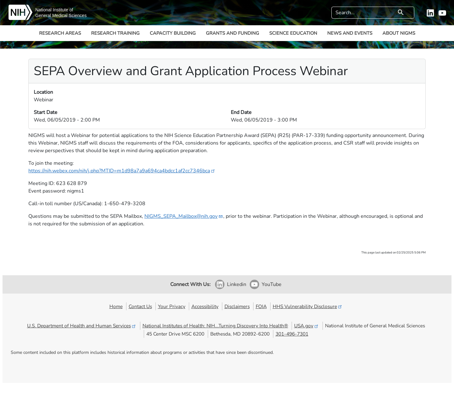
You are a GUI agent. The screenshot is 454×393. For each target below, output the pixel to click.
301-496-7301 (292, 333)
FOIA (261, 306)
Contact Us (140, 306)
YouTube (272, 284)
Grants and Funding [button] (232, 33)
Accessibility (204, 306)
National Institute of (54, 9)
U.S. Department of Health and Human (82, 325)
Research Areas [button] (60, 33)
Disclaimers (237, 306)
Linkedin (236, 284)
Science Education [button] (293, 33)
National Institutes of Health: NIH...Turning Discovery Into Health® (215, 325)
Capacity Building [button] (173, 33)
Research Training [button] (115, 33)
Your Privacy (171, 306)
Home (116, 306)
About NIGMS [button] (398, 33)
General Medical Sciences (61, 15)
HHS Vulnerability (308, 306)
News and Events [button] (349, 33)
